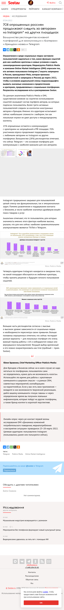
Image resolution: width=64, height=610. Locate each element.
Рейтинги (34, 9)
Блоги (4, 9)
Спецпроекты (18, 9)
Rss (32, 583)
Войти (5, 490)
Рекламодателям (32, 576)
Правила (12, 490)
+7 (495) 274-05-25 (32, 567)
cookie (45, 592)
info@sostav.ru (32, 565)
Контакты (32, 572)
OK (41, 603)
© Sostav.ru (11, 588)
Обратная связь (32, 579)
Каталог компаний (52, 9)
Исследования (13, 507)
